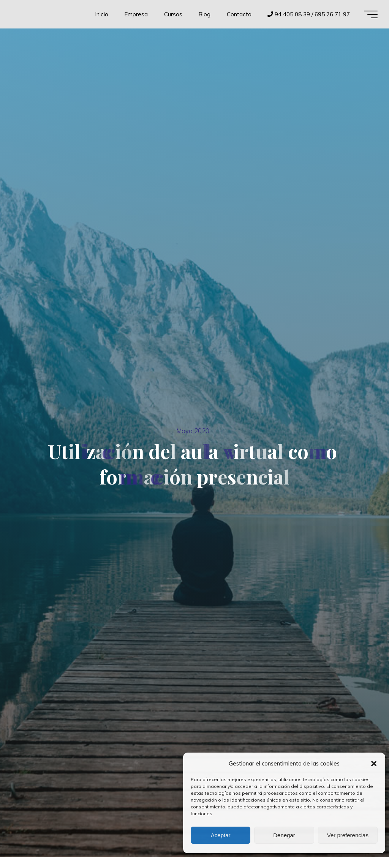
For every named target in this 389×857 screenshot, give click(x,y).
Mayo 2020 (192, 431)
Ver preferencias (347, 835)
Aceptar (221, 835)
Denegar (284, 835)
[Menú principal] (371, 14)
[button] (374, 763)
